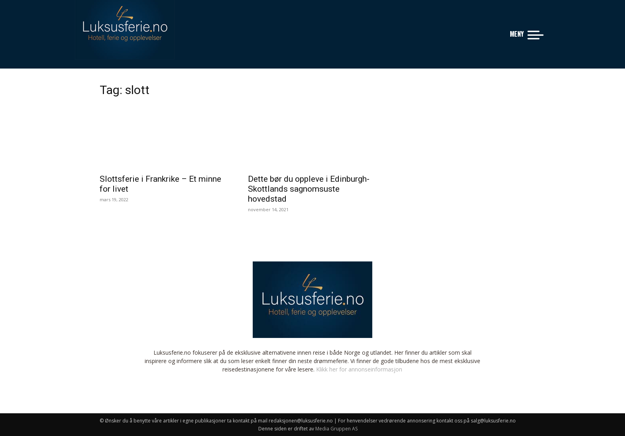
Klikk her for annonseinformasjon (359, 369)
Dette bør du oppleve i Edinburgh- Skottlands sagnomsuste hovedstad (308, 189)
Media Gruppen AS (336, 428)
